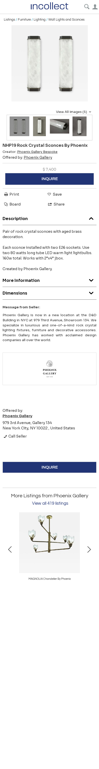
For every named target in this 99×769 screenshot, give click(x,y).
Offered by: (27, 157)
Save (54, 194)
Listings (9, 19)
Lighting (40, 19)
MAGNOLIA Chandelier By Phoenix (50, 578)
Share (56, 204)
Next (88, 549)
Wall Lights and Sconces (66, 19)
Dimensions (49, 292)
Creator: (30, 152)
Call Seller (15, 436)
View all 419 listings (50, 503)
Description (49, 217)
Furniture (24, 19)
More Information (49, 279)
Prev (10, 549)
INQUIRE (49, 179)
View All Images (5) (74, 112)
